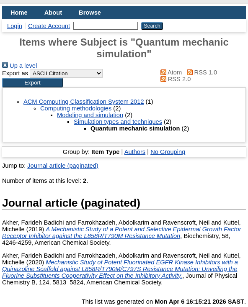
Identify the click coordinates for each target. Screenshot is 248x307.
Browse (90, 12)
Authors (135, 151)
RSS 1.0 (200, 72)
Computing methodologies (75, 108)
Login (14, 26)
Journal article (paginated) (62, 165)
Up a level (19, 65)
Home (19, 12)
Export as (15, 73)
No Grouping (167, 151)
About (53, 12)
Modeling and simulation (90, 115)
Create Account (49, 26)
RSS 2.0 (174, 79)
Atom (169, 72)
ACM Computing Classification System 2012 (83, 101)
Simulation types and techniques (118, 121)
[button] (32, 82)
